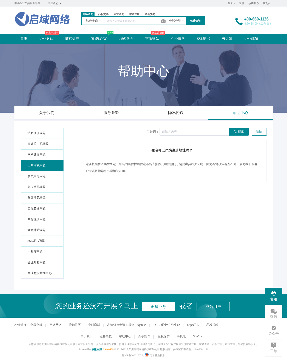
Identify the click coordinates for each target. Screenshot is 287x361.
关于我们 (87, 336)
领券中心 (253, 3)
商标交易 (103, 14)
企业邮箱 (251, 39)
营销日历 (75, 325)
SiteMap (198, 336)
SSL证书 (203, 39)
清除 (259, 131)
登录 (230, 3)
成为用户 (213, 307)
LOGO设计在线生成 (167, 325)
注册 (241, 3)
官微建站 (152, 39)
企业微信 (46, 39)
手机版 (181, 336)
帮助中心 (125, 336)
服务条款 (106, 336)
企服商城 (94, 325)
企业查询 (119, 14)
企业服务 (178, 39)
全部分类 (177, 21)
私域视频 (212, 325)
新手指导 (144, 336)
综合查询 (94, 21)
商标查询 (88, 14)
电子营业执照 (155, 355)
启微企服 (97, 349)
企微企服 (36, 325)
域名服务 (126, 39)
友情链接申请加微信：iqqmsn (126, 325)
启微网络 (56, 325)
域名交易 (150, 14)
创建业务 (158, 307)
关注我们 (55, 3)
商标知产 (72, 39)
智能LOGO (99, 39)
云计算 (227, 39)
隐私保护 (164, 336)
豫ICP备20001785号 (133, 355)
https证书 (193, 325)
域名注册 (134, 14)
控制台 (267, 3)
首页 (23, 39)
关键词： (153, 131)
